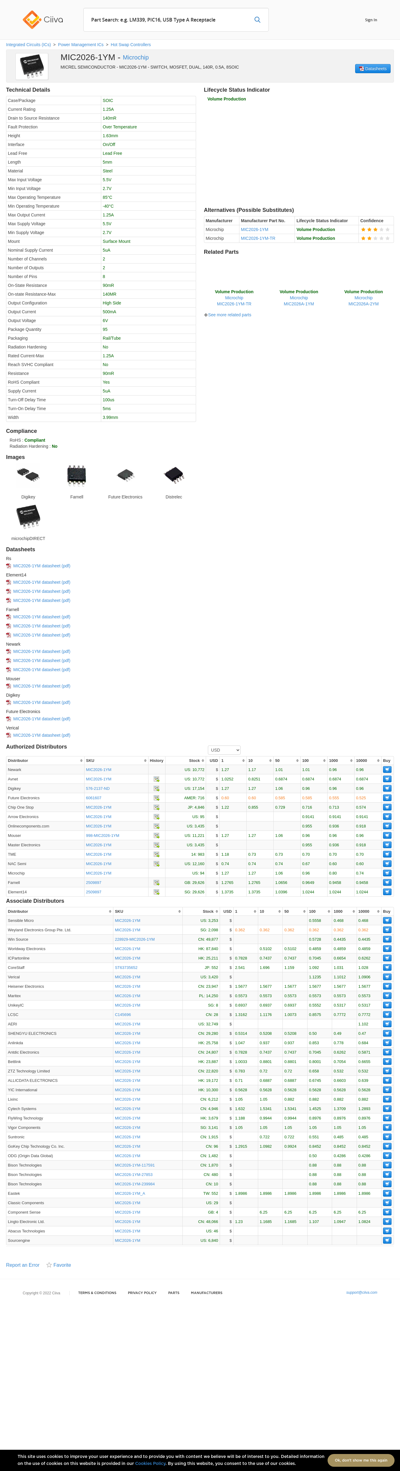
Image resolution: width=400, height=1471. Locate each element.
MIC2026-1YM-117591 (135, 1165)
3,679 (213, 1118)
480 (215, 1174)
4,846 (200, 807)
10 (216, 1184)
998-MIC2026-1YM (102, 835)
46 (216, 1231)
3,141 (213, 1127)
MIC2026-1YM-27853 (133, 1174)
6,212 (213, 1099)
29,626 (198, 882)
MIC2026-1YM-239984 (135, 1184)
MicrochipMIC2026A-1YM (299, 297)
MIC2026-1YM (99, 769)
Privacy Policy (142, 1293)
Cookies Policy (150, 1464)
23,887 (212, 1061)
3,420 (213, 977)
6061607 (94, 798)
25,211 (212, 958)
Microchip (136, 57)
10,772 (198, 769)
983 (201, 854)
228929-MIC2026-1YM (135, 939)
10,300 (212, 1090)
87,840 (212, 948)
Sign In (371, 19)
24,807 (212, 1052)
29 (216, 1203)
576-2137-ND (98, 788)
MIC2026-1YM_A (130, 1193)
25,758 (212, 1043)
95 (202, 816)
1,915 (213, 1137)
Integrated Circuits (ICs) (28, 44)
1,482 (213, 1155)
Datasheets (373, 68)
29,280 (212, 1033)
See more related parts (227, 314)
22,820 (212, 1071)
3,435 (200, 826)
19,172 (212, 1080)
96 (216, 1146)
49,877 (212, 939)
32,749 (212, 1024)
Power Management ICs (81, 44)
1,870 (213, 1165)
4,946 (213, 1108)
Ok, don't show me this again (361, 1460)
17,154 (198, 788)
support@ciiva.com (361, 1292)
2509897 (94, 882)
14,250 (212, 996)
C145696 (123, 1014)
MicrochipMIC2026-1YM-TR (234, 297)
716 (201, 798)
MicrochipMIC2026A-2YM (363, 297)
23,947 (212, 986)
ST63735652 (126, 967)
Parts (173, 1293)
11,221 (198, 835)
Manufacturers (206, 1293)
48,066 (212, 1221)
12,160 (198, 863)
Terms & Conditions (97, 1293)
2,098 (213, 930)
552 (215, 967)
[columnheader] (45, 760)
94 (202, 873)
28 (216, 1014)
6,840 (213, 1240)
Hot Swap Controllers (131, 44)
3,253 (213, 920)
